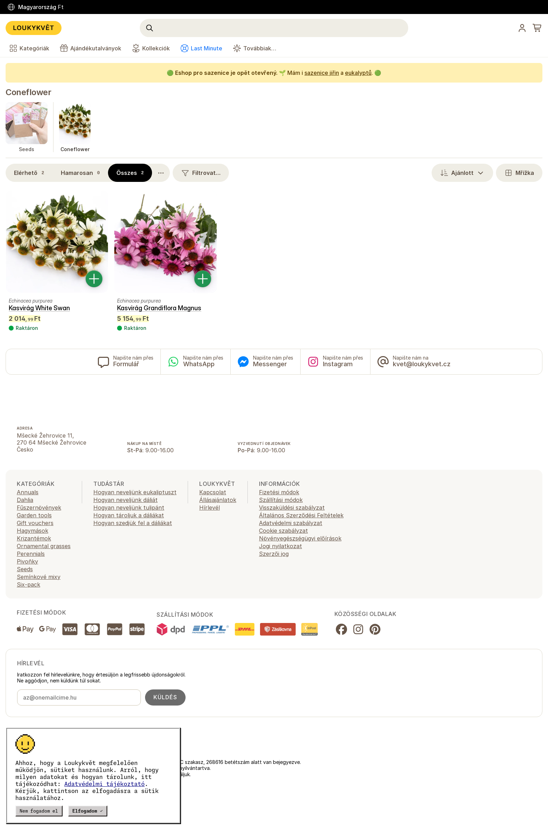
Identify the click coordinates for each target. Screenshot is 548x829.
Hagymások (32, 530)
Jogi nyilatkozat (280, 546)
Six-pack (28, 584)
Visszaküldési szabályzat (292, 507)
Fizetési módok (279, 492)
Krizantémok (34, 538)
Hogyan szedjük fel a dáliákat (132, 522)
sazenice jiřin (321, 72)
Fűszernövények (39, 507)
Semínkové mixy (38, 576)
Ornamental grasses (44, 546)
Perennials (31, 553)
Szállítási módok (281, 499)
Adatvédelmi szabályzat (290, 522)
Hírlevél (209, 507)
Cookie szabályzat (283, 530)
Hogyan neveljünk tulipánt (128, 507)
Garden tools (34, 515)
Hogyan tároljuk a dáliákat (128, 515)
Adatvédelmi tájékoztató (104, 784)
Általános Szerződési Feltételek (301, 515)
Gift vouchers (35, 522)
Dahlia (25, 499)
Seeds (25, 569)
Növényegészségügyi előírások (300, 538)
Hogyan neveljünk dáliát (125, 499)
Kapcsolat (212, 492)
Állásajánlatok (217, 499)
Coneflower (28, 92)
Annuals (27, 492)
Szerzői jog (274, 553)
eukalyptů (358, 72)
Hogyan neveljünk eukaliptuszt (134, 492)
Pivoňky (27, 561)
